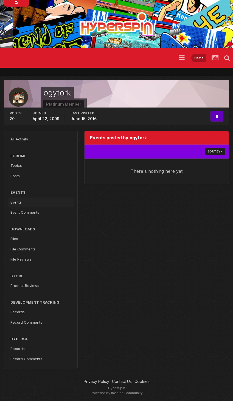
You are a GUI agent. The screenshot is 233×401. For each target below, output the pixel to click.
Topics (16, 165)
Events (16, 202)
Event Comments (24, 212)
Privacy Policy (96, 381)
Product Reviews (24, 285)
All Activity (19, 139)
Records (17, 312)
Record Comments (26, 322)
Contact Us (122, 381)
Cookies (142, 381)
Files (14, 238)
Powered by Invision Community (117, 393)
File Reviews (21, 259)
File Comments (23, 249)
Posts (15, 176)
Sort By (215, 151)
